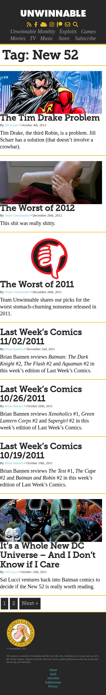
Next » (30, 603)
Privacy (53, 686)
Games (88, 31)
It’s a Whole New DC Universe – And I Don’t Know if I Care (47, 555)
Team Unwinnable (17, 215)
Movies (17, 38)
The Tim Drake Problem (50, 118)
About (53, 670)
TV (33, 38)
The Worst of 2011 (37, 285)
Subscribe (85, 38)
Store (64, 38)
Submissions (53, 682)
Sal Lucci (11, 572)
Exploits (68, 31)
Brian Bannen (14, 349)
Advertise (53, 678)
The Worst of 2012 (37, 208)
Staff (53, 674)
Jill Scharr (12, 125)
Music (46, 38)
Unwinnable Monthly (32, 31)
